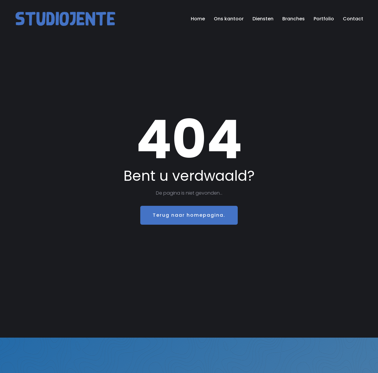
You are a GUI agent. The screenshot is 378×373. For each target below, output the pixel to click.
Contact (353, 18)
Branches (293, 18)
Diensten (262, 18)
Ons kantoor (229, 18)
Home (198, 18)
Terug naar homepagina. (189, 215)
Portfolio (324, 18)
